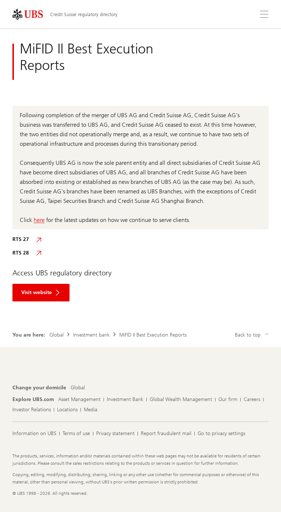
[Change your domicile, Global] (78, 387)
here (39, 219)
